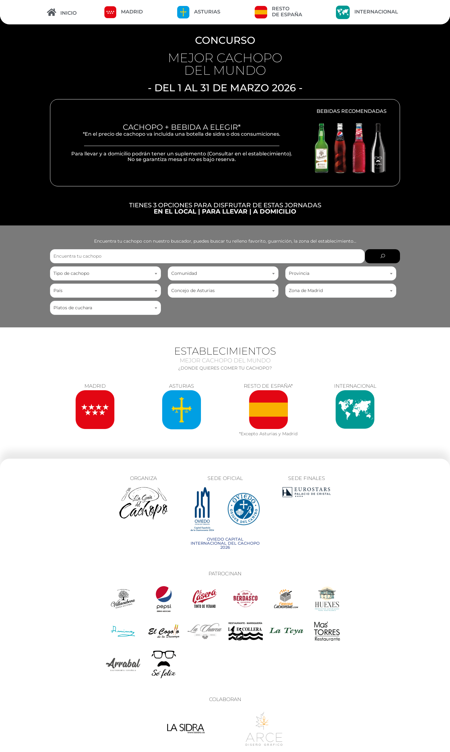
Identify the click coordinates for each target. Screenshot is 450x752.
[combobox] (105, 273)
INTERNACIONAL (376, 12)
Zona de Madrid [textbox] (306, 290)
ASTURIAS (207, 12)
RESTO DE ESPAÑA (287, 12)
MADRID (132, 12)
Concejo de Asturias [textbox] (193, 290)
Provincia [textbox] (299, 273)
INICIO (68, 13)
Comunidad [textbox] (184, 273)
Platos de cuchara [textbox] (72, 307)
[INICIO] (51, 12)
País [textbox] (57, 290)
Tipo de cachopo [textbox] (71, 273)
